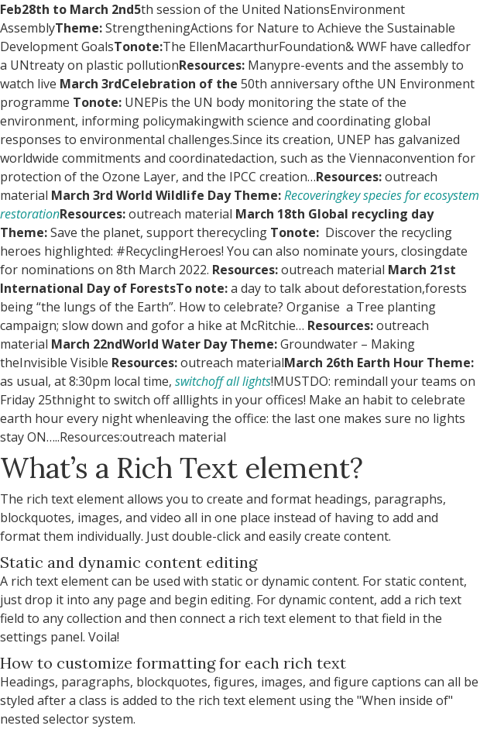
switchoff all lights (223, 381)
